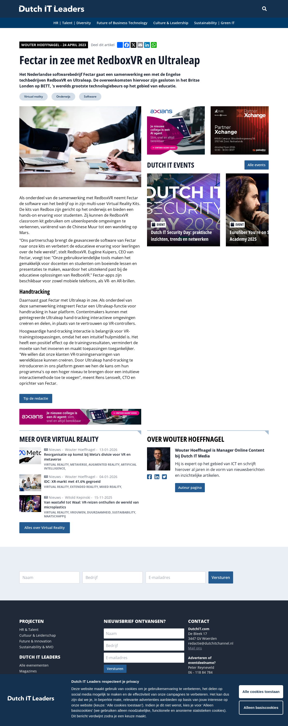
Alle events (257, 165)
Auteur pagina (190, 487)
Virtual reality (33, 96)
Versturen (221, 577)
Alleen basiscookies (261, 707)
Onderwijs (63, 96)
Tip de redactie (35, 398)
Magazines (28, 671)
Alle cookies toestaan (261, 692)
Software (90, 96)
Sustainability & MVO (36, 647)
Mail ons (195, 648)
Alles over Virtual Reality (44, 527)
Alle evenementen (34, 665)
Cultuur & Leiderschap (37, 635)
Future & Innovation (35, 641)
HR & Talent (28, 629)
